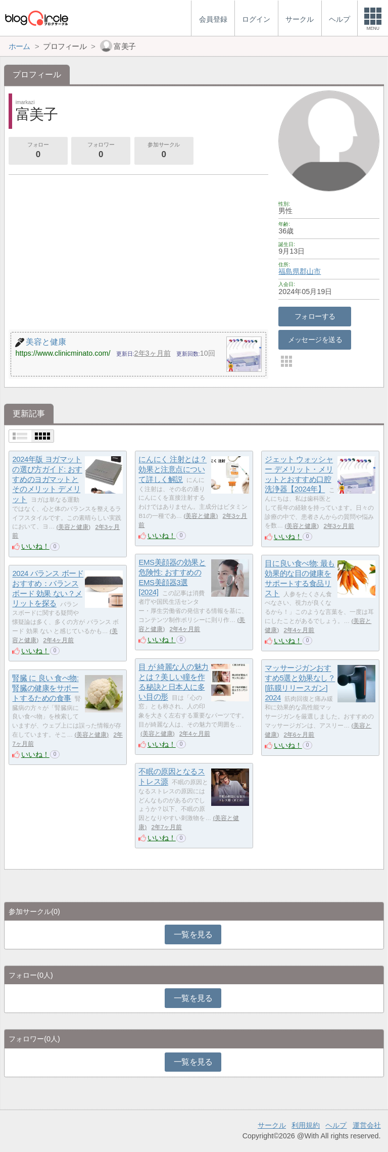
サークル (272, 1125)
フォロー (38, 151)
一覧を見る (193, 934)
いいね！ (35, 546)
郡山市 (310, 271)
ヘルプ (336, 1125)
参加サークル (163, 151)
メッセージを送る (315, 339)
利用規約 (306, 1125)
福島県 (289, 271)
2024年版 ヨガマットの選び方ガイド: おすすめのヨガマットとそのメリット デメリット (47, 479)
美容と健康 (73, 527)
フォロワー (100, 151)
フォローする (315, 316)
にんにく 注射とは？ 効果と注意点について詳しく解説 (172, 469)
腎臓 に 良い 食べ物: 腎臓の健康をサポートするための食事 (45, 688)
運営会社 (367, 1125)
